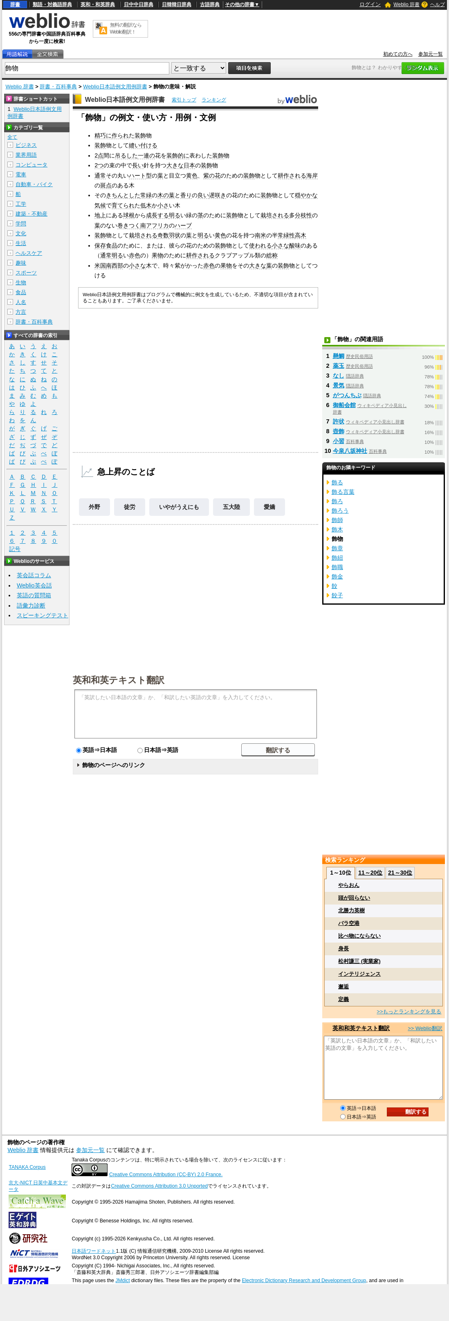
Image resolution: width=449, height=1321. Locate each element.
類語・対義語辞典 (52, 4)
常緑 (146, 195)
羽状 (174, 235)
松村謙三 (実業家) (359, 961)
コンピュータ (31, 165)
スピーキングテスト (42, 615)
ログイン (370, 4)
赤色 (134, 255)
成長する (157, 215)
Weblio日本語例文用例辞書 (115, 86)
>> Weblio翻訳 (425, 1028)
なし (338, 375)
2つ (98, 165)
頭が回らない (354, 898)
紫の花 (211, 175)
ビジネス (26, 145)
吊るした (126, 155)
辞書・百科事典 (58, 86)
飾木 (337, 529)
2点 (98, 155)
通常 (100, 175)
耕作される (292, 175)
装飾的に (177, 155)
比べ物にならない (359, 936)
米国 (100, 265)
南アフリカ (154, 225)
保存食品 (105, 245)
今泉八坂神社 (350, 451)
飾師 (337, 520)
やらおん (348, 885)
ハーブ (183, 225)
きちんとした (123, 195)
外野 (94, 507)
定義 (343, 999)
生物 (21, 282)
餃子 (337, 595)
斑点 (106, 185)
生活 (21, 243)
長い (138, 165)
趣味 (21, 263)
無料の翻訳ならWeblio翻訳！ (125, 28)
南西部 (114, 265)
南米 (260, 235)
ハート (137, 175)
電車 (21, 174)
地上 (100, 215)
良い (203, 195)
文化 (21, 233)
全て (12, 137)
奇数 (163, 235)
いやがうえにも (179, 507)
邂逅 (343, 986)
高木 (300, 235)
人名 (21, 302)
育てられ (123, 205)
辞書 (15, 4)
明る (174, 215)
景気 (338, 385)
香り (186, 195)
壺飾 (338, 431)
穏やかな (306, 195)
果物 (157, 255)
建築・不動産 (31, 214)
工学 (21, 204)
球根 (129, 215)
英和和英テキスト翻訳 (118, 679)
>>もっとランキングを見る (409, 1011)
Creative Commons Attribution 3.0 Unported (159, 1186)
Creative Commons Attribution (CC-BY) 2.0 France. (165, 1174)
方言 (21, 312)
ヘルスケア (29, 253)
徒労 (129, 507)
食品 (21, 292)
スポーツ (26, 273)
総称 (272, 255)
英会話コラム (34, 575)
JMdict (122, 1280)
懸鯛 (338, 356)
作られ (120, 135)
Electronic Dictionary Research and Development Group (304, 1280)
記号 (14, 549)
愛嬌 (269, 507)
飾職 (337, 567)
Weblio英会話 (34, 585)
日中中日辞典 (138, 4)
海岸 (312, 175)
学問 (21, 224)
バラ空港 (348, 923)
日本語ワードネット (94, 1251)
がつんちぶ (347, 395)
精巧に (103, 135)
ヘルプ (437, 4)
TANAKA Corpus (27, 1167)
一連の (146, 155)
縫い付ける (143, 145)
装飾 (140, 135)
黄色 (192, 175)
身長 (343, 948)
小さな (280, 245)
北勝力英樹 (351, 910)
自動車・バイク (34, 184)
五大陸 (231, 507)
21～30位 (400, 872)
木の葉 (166, 195)
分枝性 (303, 215)
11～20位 (370, 872)
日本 (189, 165)
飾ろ (337, 501)
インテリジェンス (359, 974)
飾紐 (337, 557)
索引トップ (184, 100)
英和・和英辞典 (98, 4)
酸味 (295, 245)
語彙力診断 (31, 605)
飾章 (337, 548)
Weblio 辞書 (406, 4)
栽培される (274, 215)
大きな (175, 165)
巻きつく (128, 225)
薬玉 (338, 365)
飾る (337, 482)
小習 (338, 441)
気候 (100, 205)
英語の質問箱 (34, 595)
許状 (338, 421)
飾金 (337, 576)
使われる (260, 245)
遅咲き (217, 195)
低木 (146, 205)
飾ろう (340, 510)
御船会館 (344, 405)
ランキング (214, 100)
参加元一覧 (430, 54)
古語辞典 (210, 4)
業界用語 (26, 155)
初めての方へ (398, 54)
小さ (163, 205)
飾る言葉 (343, 491)
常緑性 (286, 235)
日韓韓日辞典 (176, 4)
